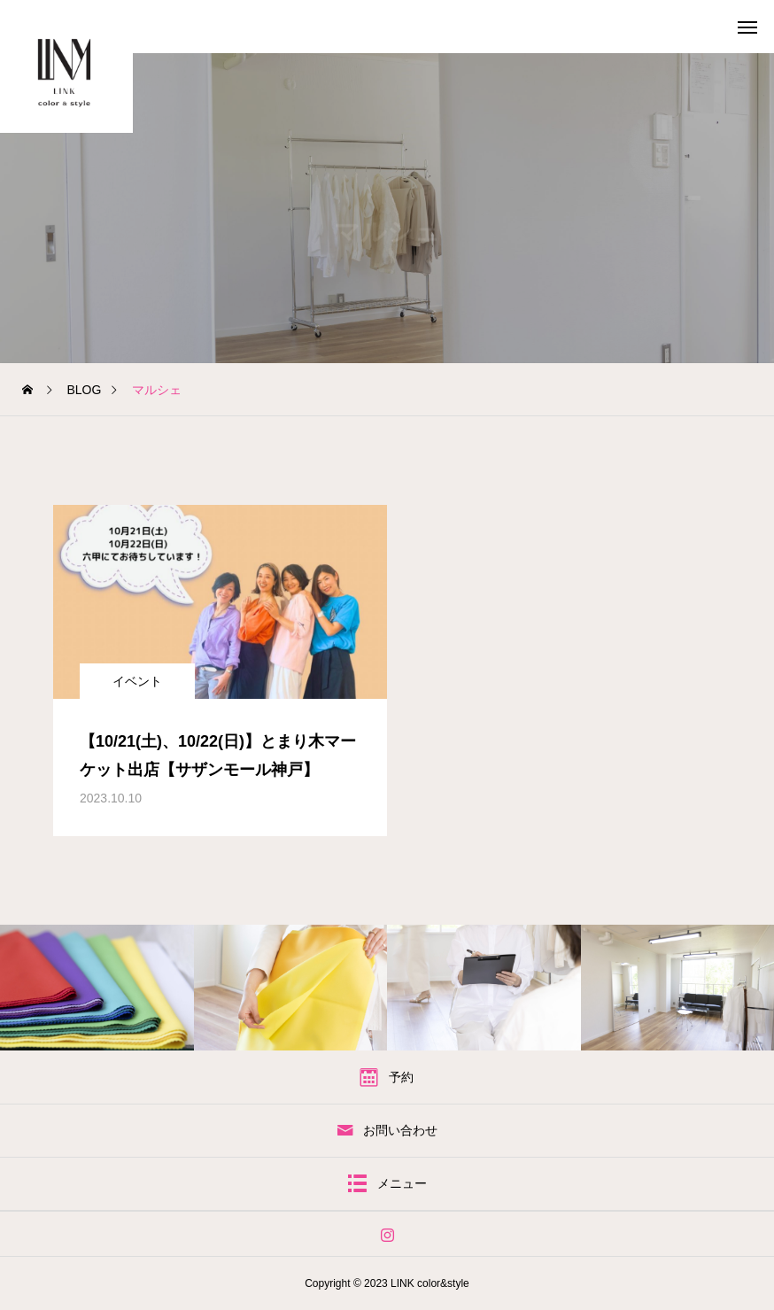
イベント (137, 681)
